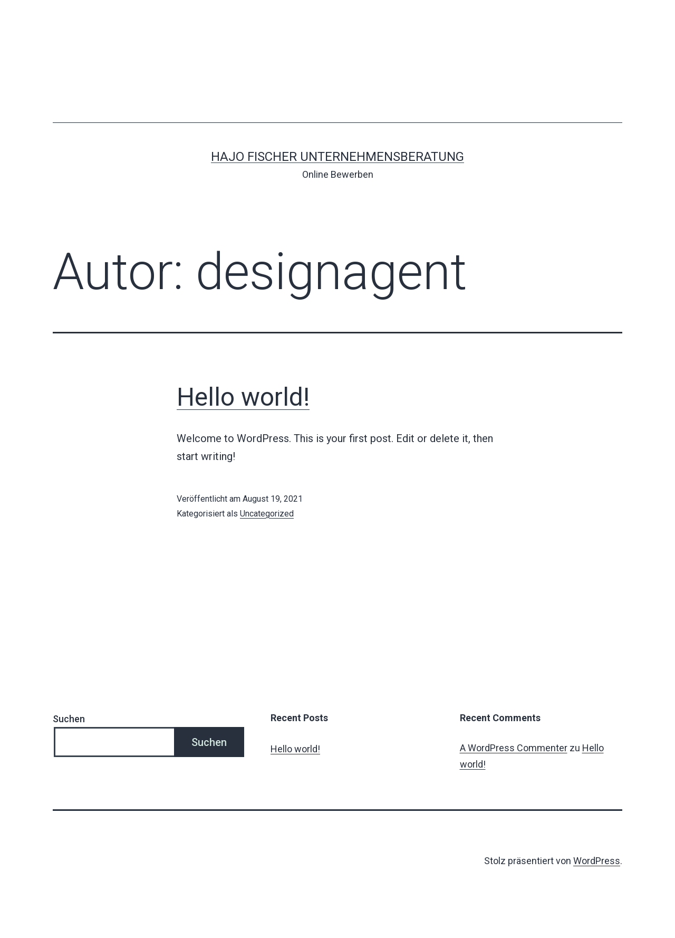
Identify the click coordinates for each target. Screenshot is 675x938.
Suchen (69, 718)
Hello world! (243, 397)
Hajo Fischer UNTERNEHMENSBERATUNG (337, 156)
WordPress (596, 860)
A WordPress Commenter (513, 747)
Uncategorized (267, 514)
